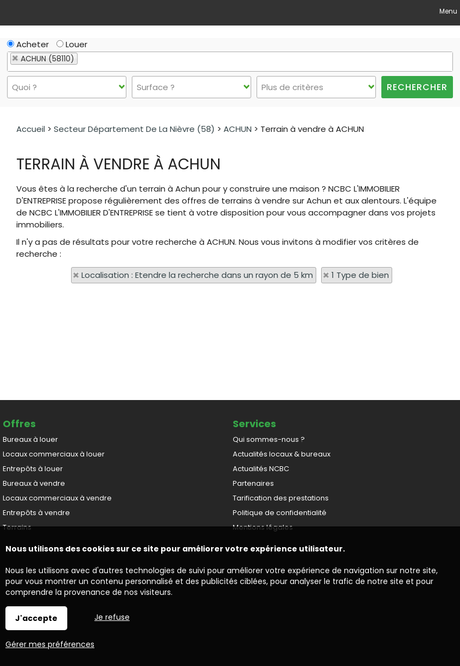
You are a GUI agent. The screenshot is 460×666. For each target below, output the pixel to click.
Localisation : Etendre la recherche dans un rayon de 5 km (197, 275)
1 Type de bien (360, 275)
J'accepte (36, 618)
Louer (71, 44)
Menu (447, 11)
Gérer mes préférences (49, 644)
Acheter (28, 44)
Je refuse (112, 617)
